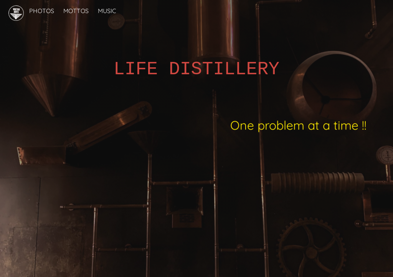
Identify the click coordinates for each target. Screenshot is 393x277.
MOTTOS (76, 11)
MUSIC (107, 11)
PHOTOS (41, 11)
